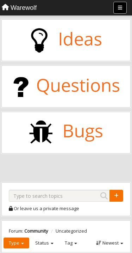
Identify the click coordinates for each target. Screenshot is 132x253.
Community (36, 231)
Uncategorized (71, 231)
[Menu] (120, 8)
